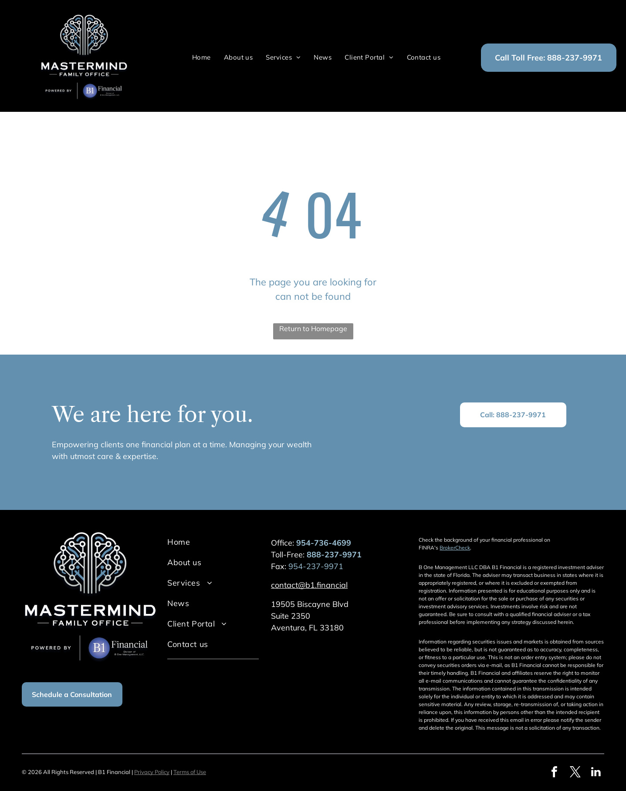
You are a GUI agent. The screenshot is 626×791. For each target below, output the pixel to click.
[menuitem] (201, 58)
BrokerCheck (455, 547)
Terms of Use (189, 771)
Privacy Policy (151, 771)
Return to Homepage (313, 328)
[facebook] (554, 773)
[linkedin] (596, 773)
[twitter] (575, 773)
